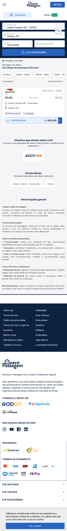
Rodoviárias (41, 320)
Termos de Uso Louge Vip (16, 325)
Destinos (40, 325)
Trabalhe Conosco (12, 345)
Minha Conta (9, 335)
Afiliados (40, 330)
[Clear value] (30, 44)
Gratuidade (41, 310)
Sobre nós (8, 310)
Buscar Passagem (34, 52)
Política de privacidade (14, 320)
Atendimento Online (13, 340)
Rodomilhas (41, 335)
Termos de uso (10, 315)
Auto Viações (42, 315)
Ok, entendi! (35, 526)
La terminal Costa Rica (47, 345)
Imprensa (7, 330)
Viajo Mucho (42, 340)
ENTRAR (57, 4)
